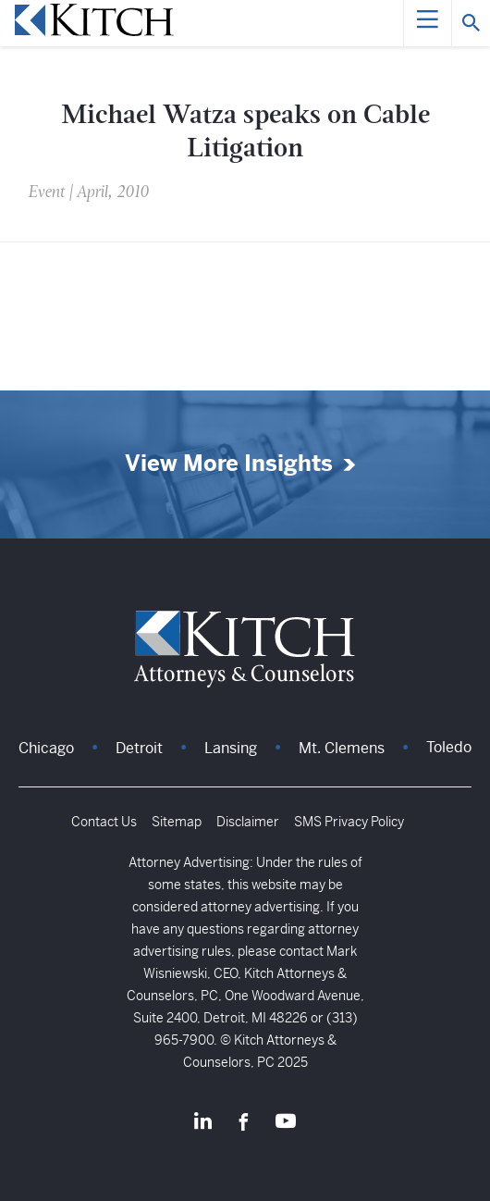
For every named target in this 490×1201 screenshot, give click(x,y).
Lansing (230, 748)
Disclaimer (247, 821)
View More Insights (229, 464)
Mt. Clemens (342, 748)
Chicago (46, 748)
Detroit (139, 748)
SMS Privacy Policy (349, 821)
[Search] (470, 23)
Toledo (449, 747)
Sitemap (177, 821)
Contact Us (104, 821)
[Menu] (427, 23)
